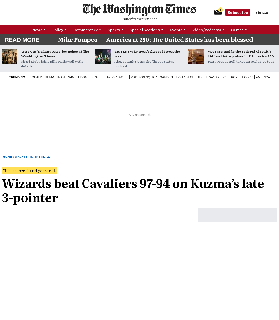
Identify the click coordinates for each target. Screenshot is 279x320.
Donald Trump (41, 77)
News (37, 29)
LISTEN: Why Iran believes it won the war (147, 53)
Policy (57, 29)
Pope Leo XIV (241, 77)
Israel (96, 77)
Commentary (85, 29)
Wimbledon (77, 77)
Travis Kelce (217, 77)
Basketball (40, 156)
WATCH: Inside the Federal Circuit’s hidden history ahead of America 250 (241, 53)
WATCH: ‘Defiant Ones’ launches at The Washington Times (55, 53)
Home (7, 156)
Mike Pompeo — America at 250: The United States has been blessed (155, 39)
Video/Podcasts (206, 29)
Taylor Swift (116, 77)
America (263, 77)
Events (176, 29)
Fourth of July (189, 77)
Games (237, 29)
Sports (114, 29)
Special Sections (145, 29)
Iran (61, 77)
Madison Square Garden (152, 77)
